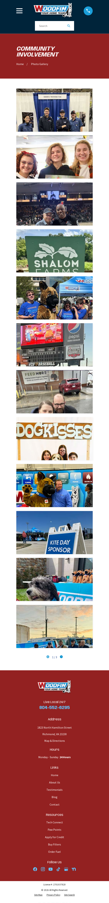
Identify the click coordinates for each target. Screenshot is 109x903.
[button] (54, 110)
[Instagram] (43, 869)
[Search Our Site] (68, 25)
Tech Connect (54, 822)
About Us (54, 782)
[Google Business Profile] (66, 869)
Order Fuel (54, 851)
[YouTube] (50, 869)
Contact (55, 804)
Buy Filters (54, 844)
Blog (54, 797)
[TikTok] (58, 869)
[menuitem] (38, 895)
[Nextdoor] (74, 869)
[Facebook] (35, 869)
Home (54, 775)
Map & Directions (54, 740)
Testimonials (54, 789)
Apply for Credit (54, 837)
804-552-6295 (54, 708)
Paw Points (54, 829)
